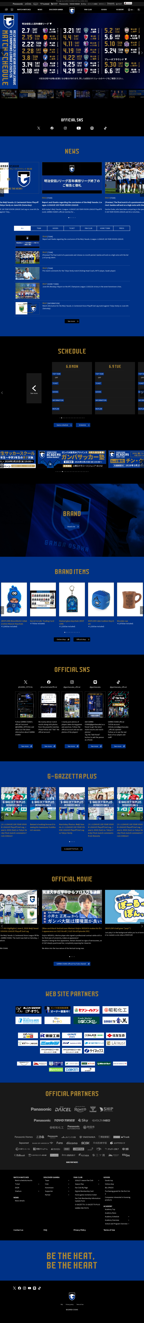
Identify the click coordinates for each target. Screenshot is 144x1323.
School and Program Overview (116, 1223)
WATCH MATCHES (24, 9)
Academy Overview (112, 1220)
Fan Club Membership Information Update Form (87, 1199)
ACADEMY (120, 9)
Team (47, 1180)
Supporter (49, 1191)
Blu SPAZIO (109, 1187)
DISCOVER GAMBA (56, 9)
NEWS (40, 9)
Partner (47, 1194)
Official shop (81, 639)
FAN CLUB (88, 9)
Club (46, 1184)
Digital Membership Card (84, 1191)
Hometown (49, 1187)
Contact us (18, 1230)
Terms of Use (109, 1230)
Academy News (110, 1213)
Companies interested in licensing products (117, 1198)
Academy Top (110, 1209)
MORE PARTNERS (72, 1162)
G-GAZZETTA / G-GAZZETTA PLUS (87, 1204)
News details (20, 1200)
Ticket (17, 1184)
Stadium (18, 1191)
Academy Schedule (112, 1216)
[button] (142, 53)
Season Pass (79, 1184)
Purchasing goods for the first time (117, 1192)
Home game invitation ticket (86, 1194)
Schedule (82, 425)
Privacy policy (70, 1304)
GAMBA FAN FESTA (82, 1208)
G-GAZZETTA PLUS (71, 849)
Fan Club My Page (81, 1187)
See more (71, 321)
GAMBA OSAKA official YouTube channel (71, 963)
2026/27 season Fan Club (84, 1180)
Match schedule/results (23, 1180)
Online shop (61, 639)
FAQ (45, 1230)
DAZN (17, 1187)
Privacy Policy (80, 1230)
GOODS (104, 9)
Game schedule (62, 425)
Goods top (109, 1180)
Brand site (71, 526)
